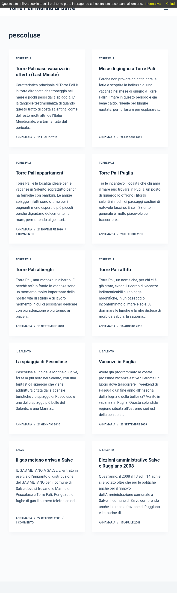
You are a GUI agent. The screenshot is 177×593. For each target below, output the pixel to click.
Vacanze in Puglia (117, 361)
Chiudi (170, 4)
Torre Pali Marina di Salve (42, 8)
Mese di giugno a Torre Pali (127, 68)
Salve (20, 449)
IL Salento (23, 351)
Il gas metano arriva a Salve (44, 460)
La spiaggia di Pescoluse (41, 361)
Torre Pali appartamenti (40, 173)
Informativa (153, 4)
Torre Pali (23, 58)
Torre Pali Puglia (116, 173)
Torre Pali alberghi (34, 269)
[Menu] (166, 8)
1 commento (25, 234)
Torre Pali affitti (115, 269)
